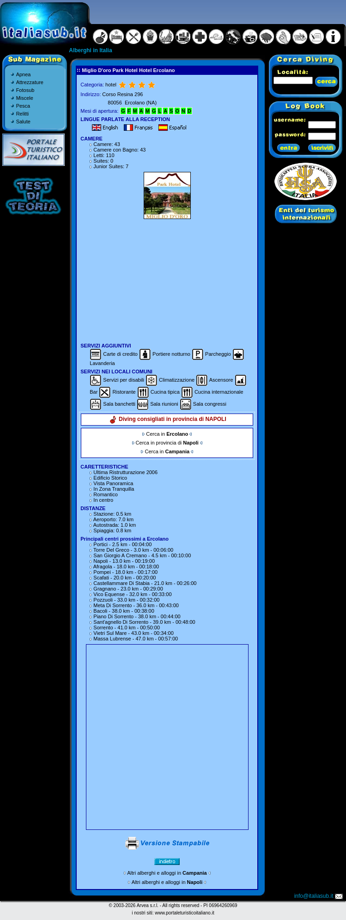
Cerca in (167, 434)
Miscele (24, 98)
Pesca (23, 106)
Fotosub (25, 90)
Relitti (22, 113)
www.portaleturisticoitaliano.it (184, 912)
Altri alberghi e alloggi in (166, 873)
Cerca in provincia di (167, 442)
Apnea (23, 74)
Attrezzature (29, 82)
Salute (23, 121)
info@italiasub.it (319, 896)
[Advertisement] (167, 279)
